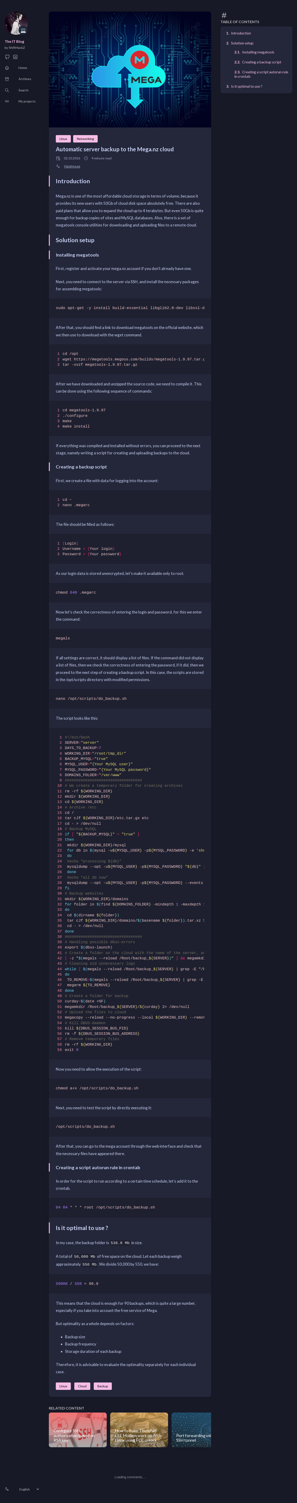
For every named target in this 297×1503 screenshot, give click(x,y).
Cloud (82, 1386)
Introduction (241, 33)
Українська (72, 166)
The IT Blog (14, 41)
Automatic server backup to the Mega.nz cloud (115, 149)
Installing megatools (258, 52)
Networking (85, 139)
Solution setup (242, 43)
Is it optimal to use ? (246, 86)
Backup (102, 1386)
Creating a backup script (261, 62)
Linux (63, 139)
